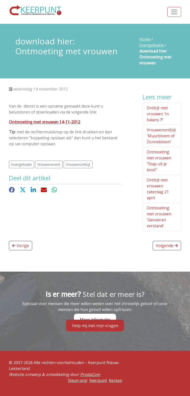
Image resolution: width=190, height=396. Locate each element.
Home (144, 39)
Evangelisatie (151, 45)
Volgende (167, 245)
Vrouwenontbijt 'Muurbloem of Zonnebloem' (161, 135)
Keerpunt (98, 380)
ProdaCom (90, 374)
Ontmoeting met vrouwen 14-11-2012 (44, 122)
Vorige (20, 245)
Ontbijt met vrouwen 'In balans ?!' (158, 113)
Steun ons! (77, 380)
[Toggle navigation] (174, 12)
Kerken (115, 380)
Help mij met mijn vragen (95, 325)
